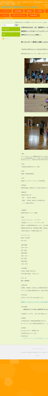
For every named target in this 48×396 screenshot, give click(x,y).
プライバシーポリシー (37, 348)
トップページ (5, 11)
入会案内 (39, 11)
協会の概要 (18, 11)
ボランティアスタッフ (19, 15)
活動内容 (29, 11)
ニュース (4, 15)
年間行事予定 (33, 15)
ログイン (7, 38)
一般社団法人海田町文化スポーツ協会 (18, 7)
